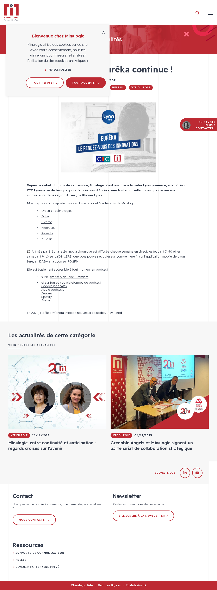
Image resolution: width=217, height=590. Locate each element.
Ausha (45, 300)
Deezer (46, 293)
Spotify (46, 297)
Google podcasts (54, 286)
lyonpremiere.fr (127, 256)
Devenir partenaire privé (37, 566)
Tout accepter (86, 82)
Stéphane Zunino (61, 251)
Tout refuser (44, 82)
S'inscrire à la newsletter (143, 515)
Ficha (45, 216)
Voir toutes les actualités (31, 345)
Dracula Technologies (56, 211)
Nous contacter (34, 519)
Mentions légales (109, 585)
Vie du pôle (140, 87)
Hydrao (46, 222)
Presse (21, 559)
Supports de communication (40, 552)
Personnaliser (58, 69)
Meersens (48, 228)
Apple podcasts (52, 289)
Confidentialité (136, 585)
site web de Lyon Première (69, 277)
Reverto (47, 233)
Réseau (117, 87)
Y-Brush (46, 239)
